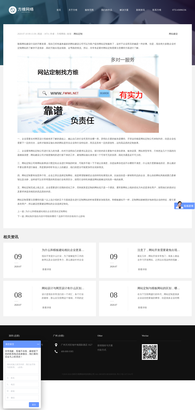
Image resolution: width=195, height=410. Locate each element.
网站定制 (78, 34)
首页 (59, 10)
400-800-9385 (67, 351)
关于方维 (73, 10)
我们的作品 (106, 10)
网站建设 (173, 34)
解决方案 (124, 10)
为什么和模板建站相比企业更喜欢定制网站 (46, 211)
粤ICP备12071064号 (125, 374)
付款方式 (101, 350)
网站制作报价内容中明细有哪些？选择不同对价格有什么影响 (55, 216)
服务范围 (89, 10)
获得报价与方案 (105, 345)
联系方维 (156, 10)
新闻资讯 (140, 10)
